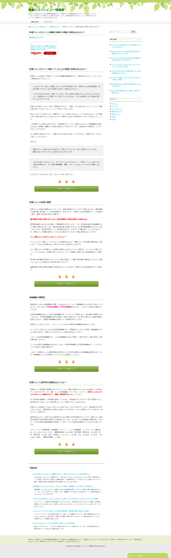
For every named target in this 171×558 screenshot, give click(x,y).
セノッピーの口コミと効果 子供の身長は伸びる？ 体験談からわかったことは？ (126, 52)
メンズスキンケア (117, 109)
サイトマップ (48, 22)
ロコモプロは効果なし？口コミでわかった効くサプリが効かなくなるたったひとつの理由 (65, 498)
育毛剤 (114, 117)
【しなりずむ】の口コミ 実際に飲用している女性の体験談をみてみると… (126, 72)
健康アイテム (116, 114)
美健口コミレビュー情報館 (46, 10)
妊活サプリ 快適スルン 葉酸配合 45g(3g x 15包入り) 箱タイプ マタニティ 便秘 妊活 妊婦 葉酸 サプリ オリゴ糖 (43, 47)
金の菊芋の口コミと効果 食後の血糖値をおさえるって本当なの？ (126, 85)
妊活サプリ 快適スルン (66, 189)
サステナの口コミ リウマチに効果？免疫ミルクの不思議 (53, 523)
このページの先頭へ (137, 555)
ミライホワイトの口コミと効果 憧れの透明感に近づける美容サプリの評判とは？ (126, 59)
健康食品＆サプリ (36, 37)
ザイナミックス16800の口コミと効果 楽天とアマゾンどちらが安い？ (126, 46)
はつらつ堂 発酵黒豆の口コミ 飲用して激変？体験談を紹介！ (126, 91)
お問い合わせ (35, 22)
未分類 (114, 119)
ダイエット (115, 104)
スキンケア (115, 106)
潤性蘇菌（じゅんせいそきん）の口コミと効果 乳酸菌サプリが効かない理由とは (63, 486)
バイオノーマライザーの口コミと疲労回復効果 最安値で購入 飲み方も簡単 (61, 511)
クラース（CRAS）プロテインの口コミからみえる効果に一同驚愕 (126, 78)
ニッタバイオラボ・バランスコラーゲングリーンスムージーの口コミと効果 (126, 65)
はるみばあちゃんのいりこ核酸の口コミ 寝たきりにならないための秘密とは (61, 474)
